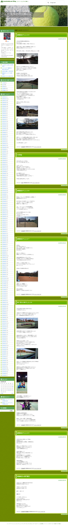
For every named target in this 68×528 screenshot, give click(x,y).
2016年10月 (4, 304)
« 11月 (2, 393)
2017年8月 (4, 285)
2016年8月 (4, 308)
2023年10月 (4, 147)
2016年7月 (4, 310)
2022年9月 (4, 171)
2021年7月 (4, 197)
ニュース (21, 523)
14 (12, 386)
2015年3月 (4, 339)
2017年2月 (4, 296)
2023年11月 (4, 145)
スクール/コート (36, 523)
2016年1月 (4, 321)
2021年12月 (4, 188)
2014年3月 (4, 362)
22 (1, 390)
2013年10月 (4, 371)
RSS (8, 41)
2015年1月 (4, 343)
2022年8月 (4, 173)
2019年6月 (4, 244)
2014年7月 (4, 354)
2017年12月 (4, 278)
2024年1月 (4, 141)
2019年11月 (4, 235)
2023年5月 (4, 156)
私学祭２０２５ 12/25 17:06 (7, 76)
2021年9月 (4, 194)
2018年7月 (4, 265)
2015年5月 (4, 336)
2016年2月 (4, 319)
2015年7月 (4, 332)
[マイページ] (19, 1)
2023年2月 (4, 162)
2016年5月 (4, 313)
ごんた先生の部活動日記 (16, 13)
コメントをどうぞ (37, 146)
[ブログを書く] (25, 1)
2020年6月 (4, 222)
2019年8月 (4, 240)
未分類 (3, 86)
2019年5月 (4, 246)
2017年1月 (4, 298)
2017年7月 (4, 287)
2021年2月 (4, 207)
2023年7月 (4, 153)
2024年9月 (4, 126)
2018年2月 (4, 274)
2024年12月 (4, 121)
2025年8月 (4, 106)
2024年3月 (4, 138)
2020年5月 (4, 224)
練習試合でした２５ (23, 433)
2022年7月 (4, 175)
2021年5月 (4, 201)
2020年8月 (4, 218)
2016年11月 (4, 302)
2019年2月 (4, 252)
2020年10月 (4, 214)
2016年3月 (4, 317)
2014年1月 (4, 366)
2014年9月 (4, 351)
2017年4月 (4, 293)
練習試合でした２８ (23, 191)
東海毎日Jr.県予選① (23, 476)
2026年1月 (4, 96)
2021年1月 (4, 209)
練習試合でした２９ (23, 35)
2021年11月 (4, 190)
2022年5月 (4, 179)
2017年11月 (4, 280)
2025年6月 (4, 110)
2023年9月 (4, 149)
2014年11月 (4, 347)
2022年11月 (4, 167)
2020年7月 (4, 220)
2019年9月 (4, 239)
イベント (45, 523)
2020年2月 (4, 229)
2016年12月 (4, 300)
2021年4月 (4, 203)
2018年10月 (4, 259)
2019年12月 (4, 233)
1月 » (13, 393)
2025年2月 (4, 117)
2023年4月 (4, 158)
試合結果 (23, 146)
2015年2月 (4, 341)
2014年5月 (4, 358)
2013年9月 (4, 373)
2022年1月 (4, 186)
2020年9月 (4, 216)
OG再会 (19, 155)
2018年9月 (4, 261)
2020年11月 (4, 212)
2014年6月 (4, 356)
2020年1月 (4, 231)
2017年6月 (4, 289)
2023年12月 (4, 143)
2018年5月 (4, 268)
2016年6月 (4, 311)
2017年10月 (4, 282)
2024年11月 (4, 123)
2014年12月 (4, 345)
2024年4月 (4, 136)
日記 (22, 182)
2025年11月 (4, 100)
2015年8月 (4, 330)
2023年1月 (4, 164)
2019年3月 (4, 250)
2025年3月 (4, 115)
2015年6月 (4, 334)
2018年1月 (4, 276)
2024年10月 (4, 125)
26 (8, 390)
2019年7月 (4, 242)
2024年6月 (4, 132)
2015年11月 (4, 324)
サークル (25, 523)
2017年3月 (4, 295)
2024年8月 (4, 128)
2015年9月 (4, 328)
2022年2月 (4, 184)
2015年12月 (4, 323)
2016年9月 (4, 306)
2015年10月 (4, 326)
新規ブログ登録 (57, 523)
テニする (30, 523)
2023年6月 (4, 154)
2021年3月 (4, 205)
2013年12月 (4, 367)
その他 (3, 82)
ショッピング (16, 523)
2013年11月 (4, 369)
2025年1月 (4, 119)
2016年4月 (4, 315)
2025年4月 (4, 113)
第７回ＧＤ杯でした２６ (24, 302)
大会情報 (41, 523)
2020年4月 (4, 225)
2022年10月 (4, 169)
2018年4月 (4, 270)
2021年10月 (4, 192)
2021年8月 (4, 196)
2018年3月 (4, 272)
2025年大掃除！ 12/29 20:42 (7, 71)
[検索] (55, 3)
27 (10, 390)
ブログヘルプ (51, 523)
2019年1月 (4, 253)
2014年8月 (4, 353)
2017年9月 (4, 283)
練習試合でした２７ (23, 239)
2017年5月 (4, 291)
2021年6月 (4, 199)
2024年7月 (4, 130)
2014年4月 (4, 360)
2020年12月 (4, 210)
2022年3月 (4, 182)
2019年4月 (4, 248)
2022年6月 (4, 177)
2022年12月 (4, 166)
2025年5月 (4, 111)
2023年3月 (4, 160)
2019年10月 (4, 237)
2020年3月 (4, 227)
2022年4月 (4, 181)
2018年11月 (4, 257)
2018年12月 (4, 255)
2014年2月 (4, 364)
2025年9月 (4, 104)
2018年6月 (4, 267)
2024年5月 (4, 134)
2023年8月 (4, 151)
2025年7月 (4, 108)
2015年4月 (4, 338)
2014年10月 (4, 349)
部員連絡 (27, 511)
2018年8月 (4, 263)
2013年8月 (4, 375)
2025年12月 (4, 98)
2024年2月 (4, 139)
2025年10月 (4, 102)
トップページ (10, 523)
